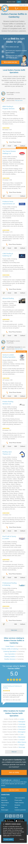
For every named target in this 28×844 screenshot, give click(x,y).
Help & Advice (5, 802)
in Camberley (14, 646)
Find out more (18, 100)
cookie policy (6, 835)
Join (18, 1)
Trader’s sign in (23, 5)
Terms (16, 807)
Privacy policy (18, 800)
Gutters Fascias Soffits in (14, 719)
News (2, 807)
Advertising (4, 800)
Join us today (14, 772)
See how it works (14, 790)
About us (3, 797)
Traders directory (19, 802)
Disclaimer (17, 805)
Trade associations (20, 797)
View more (14, 630)
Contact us (4, 805)
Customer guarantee (20, 810)
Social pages (4, 810)
